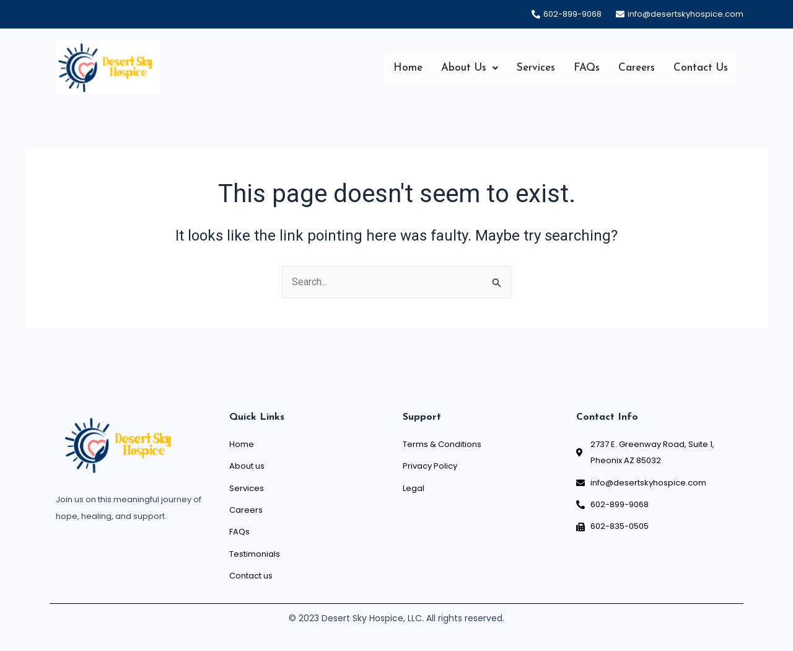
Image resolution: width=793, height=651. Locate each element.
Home (408, 68)
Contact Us (700, 68)
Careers (636, 68)
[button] (469, 67)
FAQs (587, 68)
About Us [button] (469, 68)
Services (536, 68)
